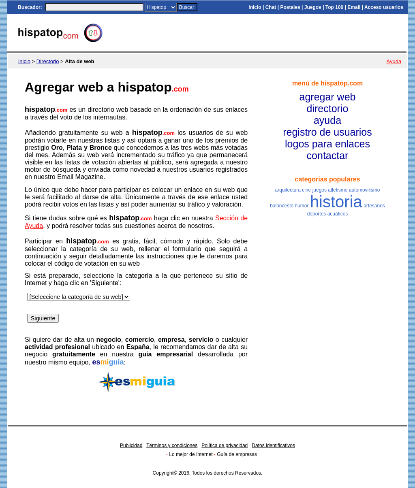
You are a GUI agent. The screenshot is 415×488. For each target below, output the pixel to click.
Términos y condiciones (171, 445)
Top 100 (334, 7)
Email (353, 7)
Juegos (312, 7)
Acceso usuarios (383, 7)
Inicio (254, 7)
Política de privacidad (224, 445)
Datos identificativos (273, 445)
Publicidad (131, 445)
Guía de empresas (237, 454)
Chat (270, 7)
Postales (290, 7)
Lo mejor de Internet (190, 454)
